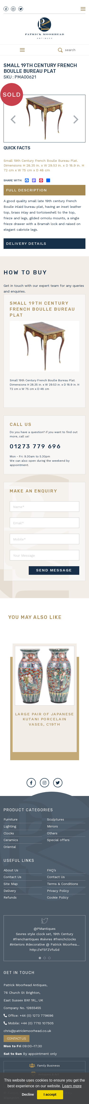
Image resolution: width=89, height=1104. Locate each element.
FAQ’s (51, 870)
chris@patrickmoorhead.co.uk (27, 1031)
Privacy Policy (58, 891)
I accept (50, 1094)
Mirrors (52, 826)
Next (74, 119)
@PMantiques (45, 929)
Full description (26, 190)
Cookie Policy (57, 897)
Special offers (58, 840)
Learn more (72, 1086)
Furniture (11, 819)
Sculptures (55, 819)
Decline (28, 1094)
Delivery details (26, 243)
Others (52, 833)
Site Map (11, 884)
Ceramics (11, 840)
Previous (15, 119)
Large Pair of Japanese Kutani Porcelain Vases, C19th (44, 719)
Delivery (10, 891)
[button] (40, 958)
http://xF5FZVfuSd (44, 950)
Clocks (9, 833)
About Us (11, 870)
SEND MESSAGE (54, 570)
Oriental (10, 847)
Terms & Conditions (62, 884)
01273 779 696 (35, 446)
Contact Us (12, 877)
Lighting (10, 826)
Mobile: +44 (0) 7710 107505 (29, 1023)
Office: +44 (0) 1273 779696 (28, 1015)
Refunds (10, 897)
